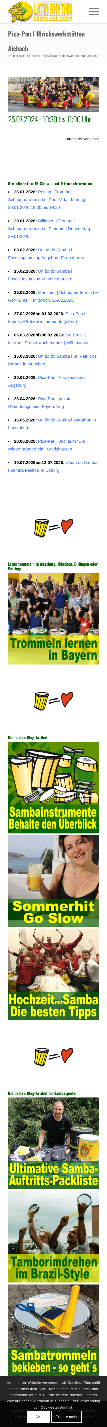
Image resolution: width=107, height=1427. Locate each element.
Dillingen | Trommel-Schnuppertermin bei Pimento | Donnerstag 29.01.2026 (49, 228)
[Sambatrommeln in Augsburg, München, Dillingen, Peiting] (44, 11)
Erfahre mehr (67, 1417)
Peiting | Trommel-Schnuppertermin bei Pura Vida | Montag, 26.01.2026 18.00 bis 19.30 (47, 199)
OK (38, 1417)
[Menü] (91, 11)
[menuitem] (91, 11)
